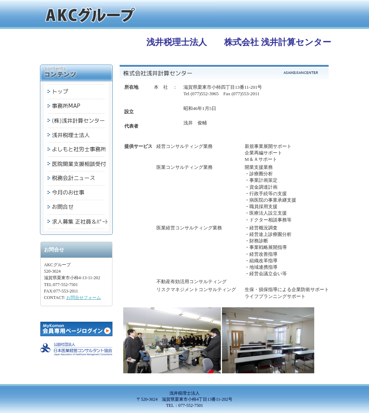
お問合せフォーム (83, 297)
